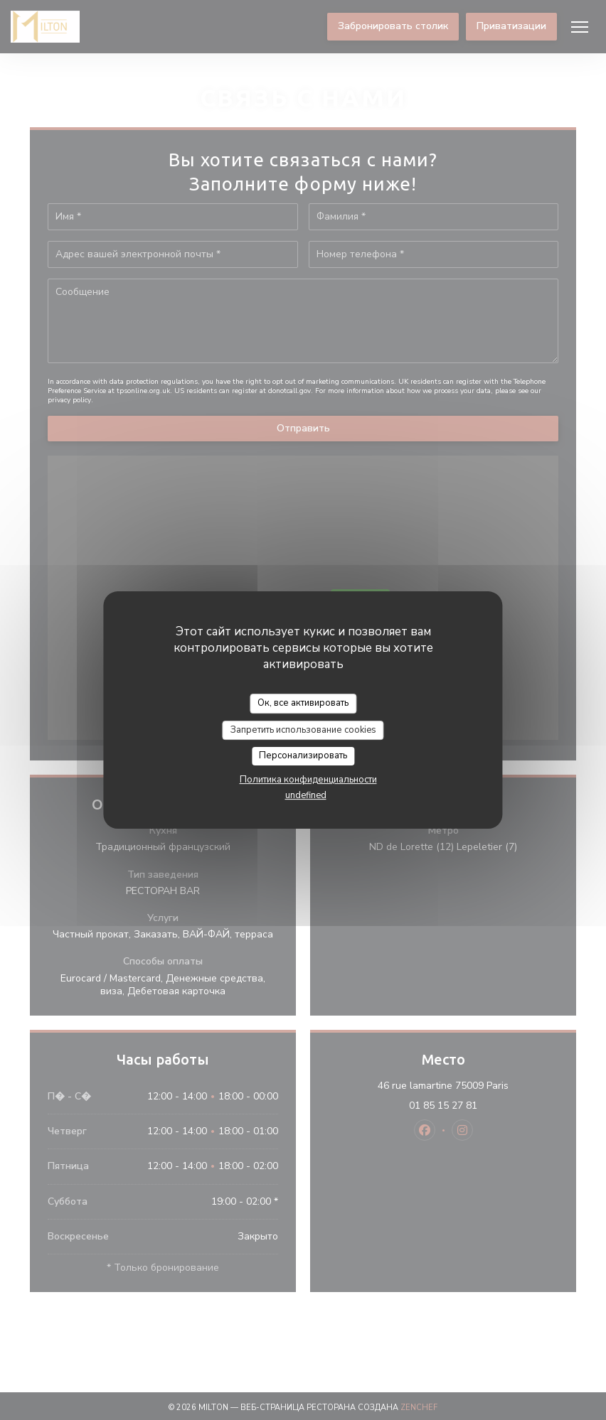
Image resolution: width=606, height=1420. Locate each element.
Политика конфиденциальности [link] (308, 779)
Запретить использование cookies (303, 730)
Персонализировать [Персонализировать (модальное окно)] (303, 755)
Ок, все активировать (303, 702)
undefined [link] (305, 795)
